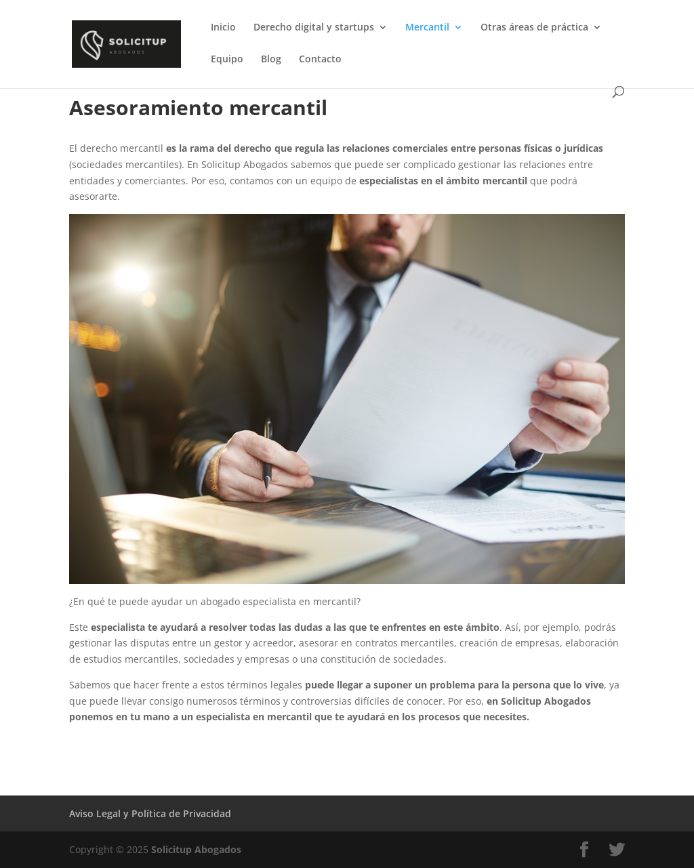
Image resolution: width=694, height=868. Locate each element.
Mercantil (427, 27)
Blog (271, 59)
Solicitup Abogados (196, 849)
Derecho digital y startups (313, 27)
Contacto (320, 59)
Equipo (227, 59)
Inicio (223, 27)
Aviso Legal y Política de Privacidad (150, 813)
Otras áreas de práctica (534, 27)
